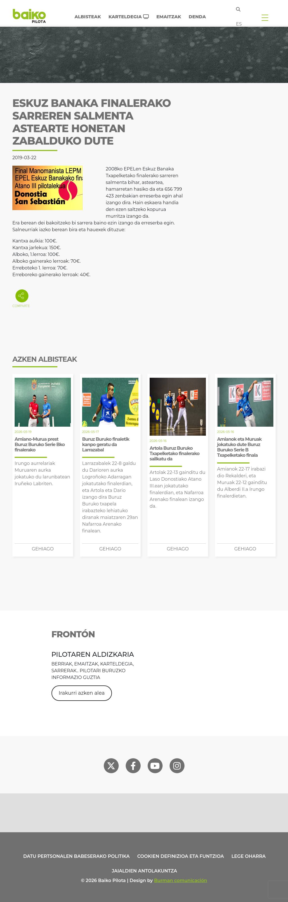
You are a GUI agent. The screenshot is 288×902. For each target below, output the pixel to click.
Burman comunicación (180, 880)
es (239, 24)
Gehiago (43, 549)
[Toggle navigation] (265, 17)
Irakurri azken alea (82, 693)
